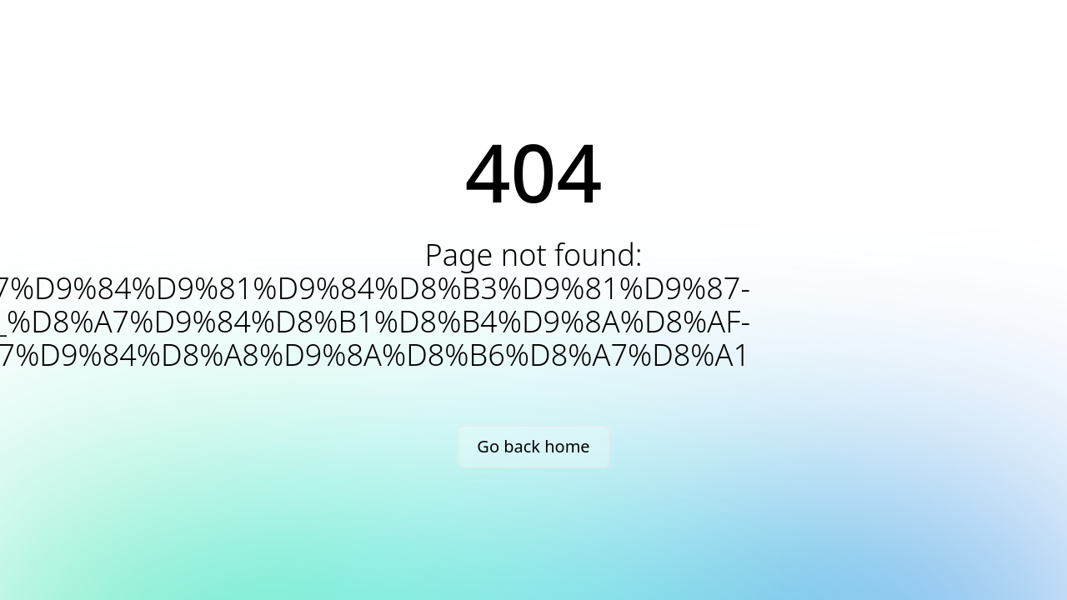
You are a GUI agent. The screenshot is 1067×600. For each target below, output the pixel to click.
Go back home (533, 446)
